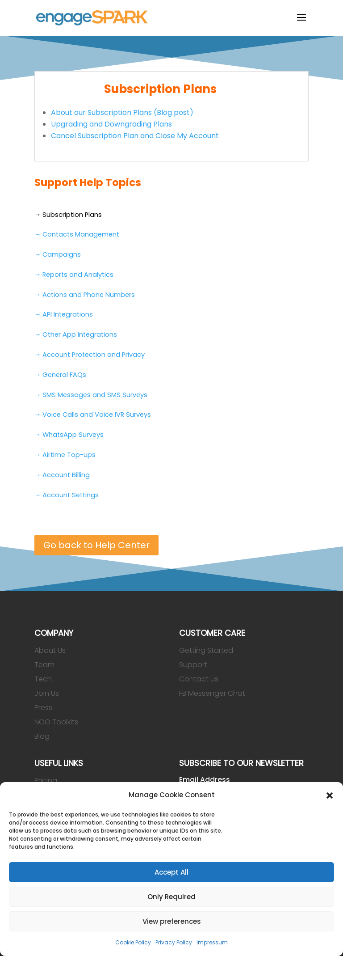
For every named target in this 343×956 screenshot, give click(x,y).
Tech (43, 679)
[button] (329, 795)
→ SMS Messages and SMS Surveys (91, 394)
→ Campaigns (57, 254)
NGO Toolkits (56, 722)
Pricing (45, 780)
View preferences (171, 921)
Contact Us (198, 679)
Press (43, 707)
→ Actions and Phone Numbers (84, 294)
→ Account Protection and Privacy (89, 354)
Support (193, 665)
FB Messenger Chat (212, 693)
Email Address (204, 779)
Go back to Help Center (96, 545)
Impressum (212, 942)
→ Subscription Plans (68, 214)
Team (44, 665)
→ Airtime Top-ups (65, 454)
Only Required (171, 896)
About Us (50, 650)
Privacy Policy (173, 942)
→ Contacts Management (77, 234)
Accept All (171, 872)
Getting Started (206, 650)
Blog (42, 736)
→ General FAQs (60, 374)
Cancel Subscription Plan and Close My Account (135, 136)
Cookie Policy (133, 942)
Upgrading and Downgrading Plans (111, 124)
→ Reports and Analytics (74, 274)
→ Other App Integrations (75, 334)
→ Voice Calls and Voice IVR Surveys (92, 414)
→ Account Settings (66, 495)
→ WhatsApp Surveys (69, 434)
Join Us (46, 693)
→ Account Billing (62, 474)
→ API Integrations (63, 314)
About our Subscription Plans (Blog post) (122, 112)
